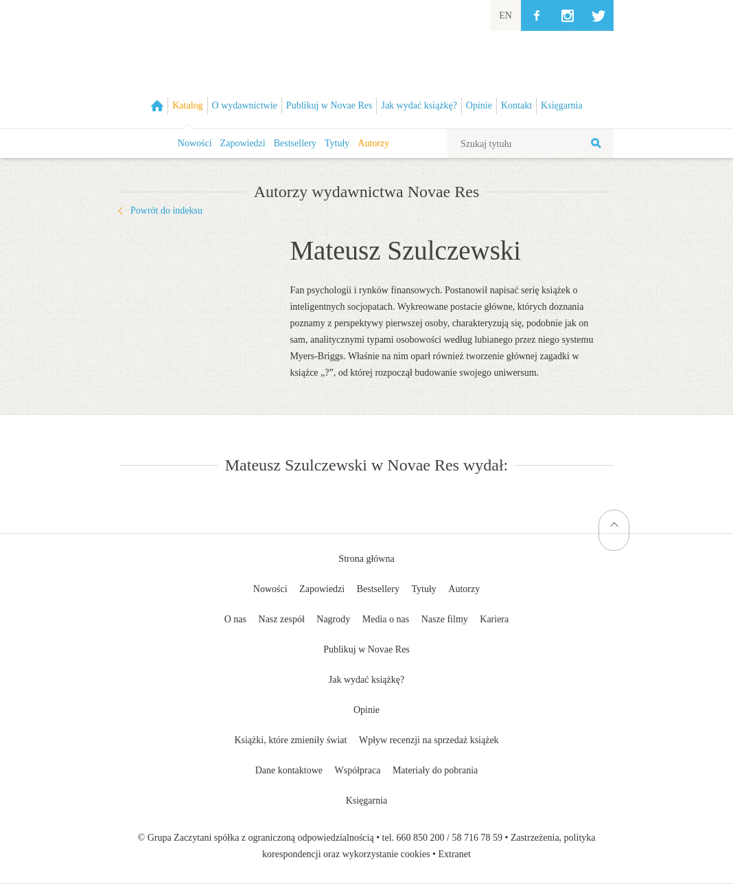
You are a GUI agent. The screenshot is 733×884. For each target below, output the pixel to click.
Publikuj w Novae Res (366, 649)
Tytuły (337, 143)
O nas (235, 619)
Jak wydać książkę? (366, 680)
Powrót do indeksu (166, 210)
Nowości (195, 143)
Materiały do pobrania (435, 770)
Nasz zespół (282, 619)
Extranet (455, 854)
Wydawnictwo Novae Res (366, 64)
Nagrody (333, 619)
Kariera (494, 619)
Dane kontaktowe (289, 770)
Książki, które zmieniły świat (290, 740)
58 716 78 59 (477, 837)
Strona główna (366, 559)
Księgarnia (367, 800)
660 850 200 (421, 837)
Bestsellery (295, 143)
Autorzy (373, 143)
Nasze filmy (444, 619)
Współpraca (358, 770)
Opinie (366, 710)
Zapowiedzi (243, 143)
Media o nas (385, 619)
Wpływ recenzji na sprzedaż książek (429, 740)
